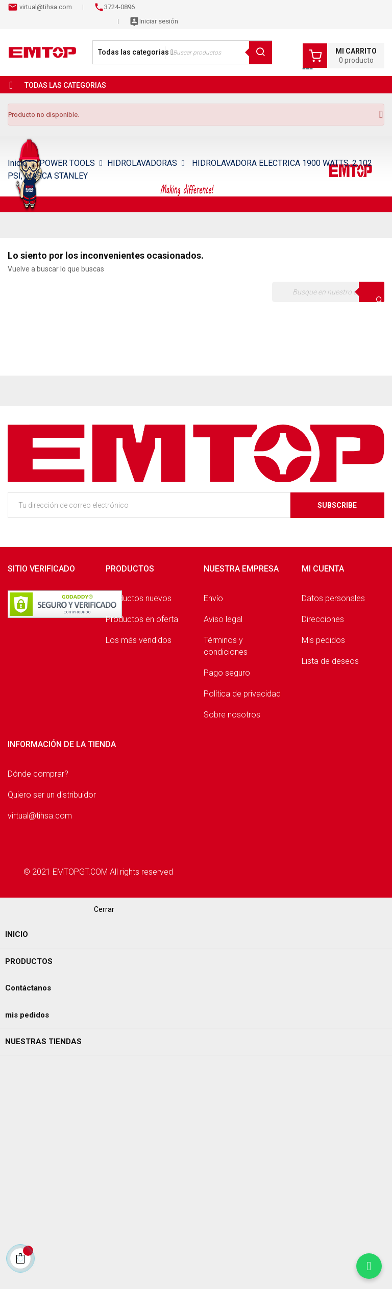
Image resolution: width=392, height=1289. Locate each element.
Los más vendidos (139, 640)
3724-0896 (119, 7)
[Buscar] (328, 292)
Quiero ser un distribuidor (52, 795)
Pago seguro (227, 673)
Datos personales (333, 598)
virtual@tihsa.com (45, 7)
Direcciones (323, 619)
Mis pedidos (323, 640)
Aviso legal (223, 619)
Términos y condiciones (226, 646)
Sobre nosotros (232, 715)
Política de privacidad (242, 694)
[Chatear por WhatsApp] (369, 1266)
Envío (213, 598)
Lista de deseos (330, 661)
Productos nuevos (139, 598)
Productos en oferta (142, 619)
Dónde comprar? (38, 774)
